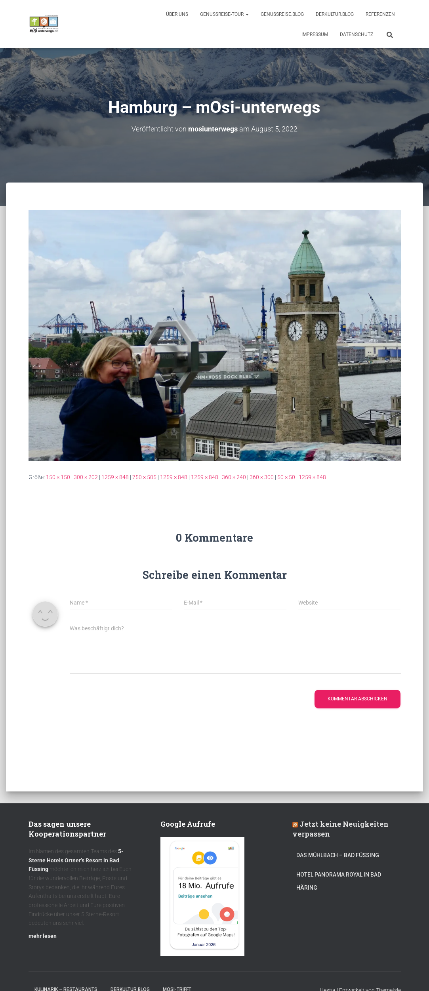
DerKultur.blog (335, 14)
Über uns (177, 14)
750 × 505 (144, 477)
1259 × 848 (115, 477)
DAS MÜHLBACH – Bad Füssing (337, 855)
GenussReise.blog (282, 14)
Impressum (314, 34)
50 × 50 (286, 477)
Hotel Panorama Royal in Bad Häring (338, 881)
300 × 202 (86, 477)
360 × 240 (234, 477)
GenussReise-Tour (224, 14)
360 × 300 (262, 477)
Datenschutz (356, 34)
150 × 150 (58, 477)
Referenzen (380, 14)
